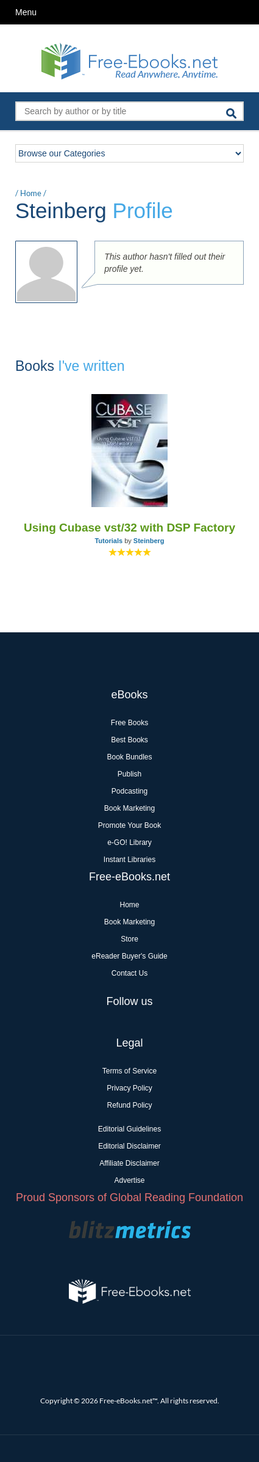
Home (30, 193)
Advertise (129, 1180)
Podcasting (129, 791)
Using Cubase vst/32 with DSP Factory (129, 527)
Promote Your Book (129, 825)
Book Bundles (129, 757)
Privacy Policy (129, 1088)
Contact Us (129, 973)
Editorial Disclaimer (129, 1146)
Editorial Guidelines (129, 1129)
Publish (129, 774)
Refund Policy (129, 1105)
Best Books (129, 740)
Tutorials (108, 540)
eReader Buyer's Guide (129, 956)
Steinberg (149, 540)
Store (129, 939)
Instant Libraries (129, 859)
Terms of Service (129, 1071)
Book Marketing (129, 808)
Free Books (129, 722)
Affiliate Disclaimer (129, 1163)
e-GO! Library (129, 842)
